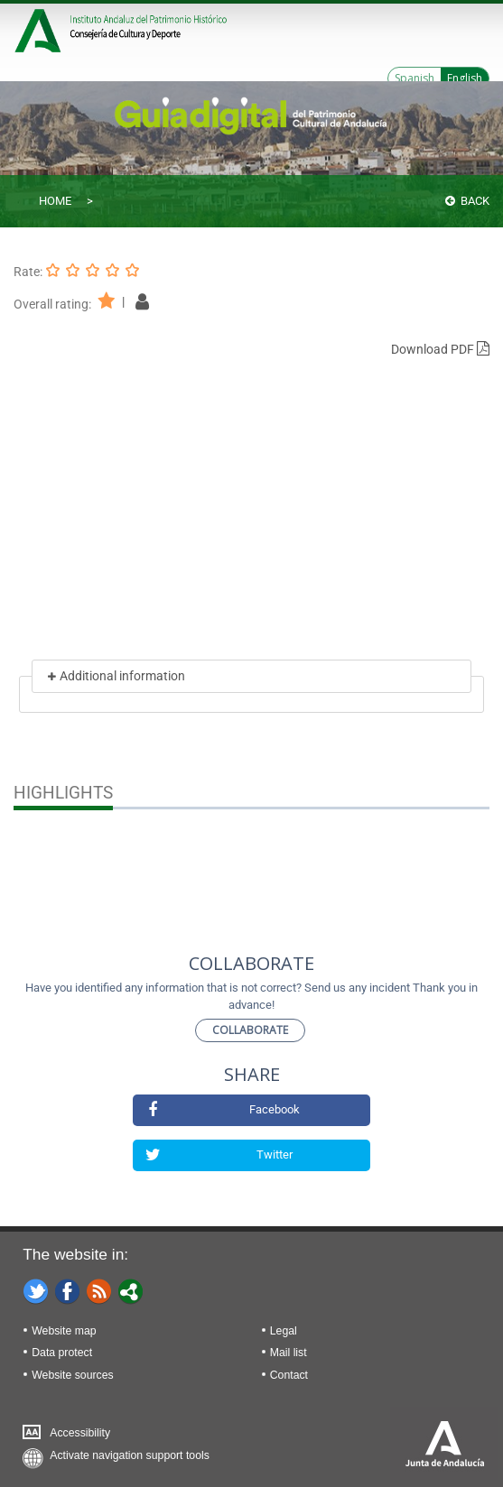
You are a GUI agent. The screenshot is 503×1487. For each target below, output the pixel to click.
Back (467, 201)
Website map (64, 1331)
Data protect (62, 1352)
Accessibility (80, 1433)
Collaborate (250, 1030)
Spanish (414, 78)
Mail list (288, 1352)
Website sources (72, 1375)
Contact (289, 1375)
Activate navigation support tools (130, 1455)
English (464, 78)
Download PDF (440, 349)
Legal (283, 1331)
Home (55, 201)
